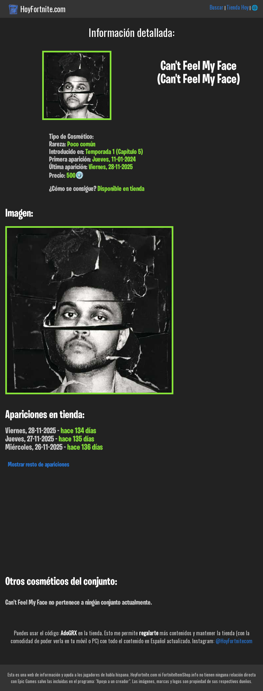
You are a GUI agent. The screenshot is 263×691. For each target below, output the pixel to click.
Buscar (216, 7)
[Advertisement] (131, 520)
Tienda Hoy (237, 7)
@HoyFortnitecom (234, 641)
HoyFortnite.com (43, 9)
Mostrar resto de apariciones (38, 465)
